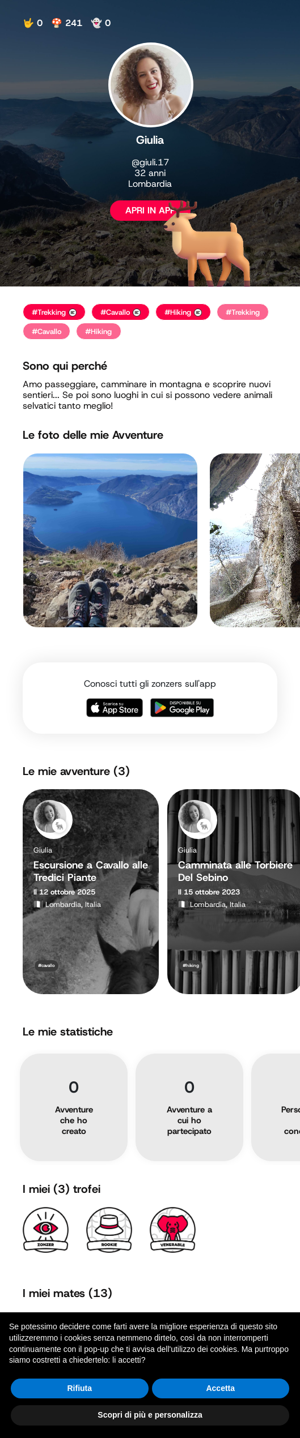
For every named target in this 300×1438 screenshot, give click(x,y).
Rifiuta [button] (79, 1388)
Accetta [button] (220, 1388)
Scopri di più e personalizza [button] (150, 1414)
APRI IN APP (150, 210)
